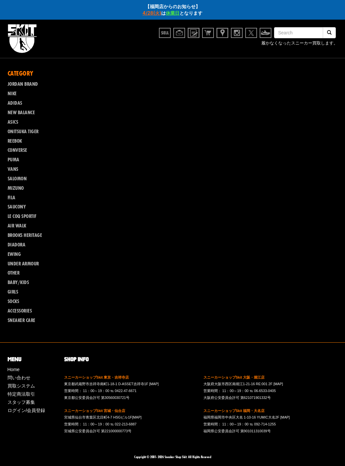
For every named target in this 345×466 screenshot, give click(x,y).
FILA (11, 197)
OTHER (14, 273)
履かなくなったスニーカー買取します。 (299, 44)
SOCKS (13, 301)
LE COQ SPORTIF (22, 216)
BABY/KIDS (18, 282)
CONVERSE (17, 150)
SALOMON (17, 178)
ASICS (13, 122)
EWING (14, 254)
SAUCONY (17, 207)
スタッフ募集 (21, 402)
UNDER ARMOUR (23, 263)
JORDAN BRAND (23, 84)
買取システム (21, 385)
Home (14, 369)
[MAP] (154, 384)
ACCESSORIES (20, 311)
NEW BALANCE (21, 112)
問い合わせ (19, 377)
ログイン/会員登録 (26, 410)
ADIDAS (15, 103)
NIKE (12, 93)
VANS (13, 169)
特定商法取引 (21, 394)
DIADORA (17, 245)
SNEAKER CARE (21, 320)
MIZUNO (16, 188)
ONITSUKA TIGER (23, 131)
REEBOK (15, 141)
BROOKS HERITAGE (25, 235)
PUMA (13, 159)
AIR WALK (17, 226)
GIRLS (13, 292)
